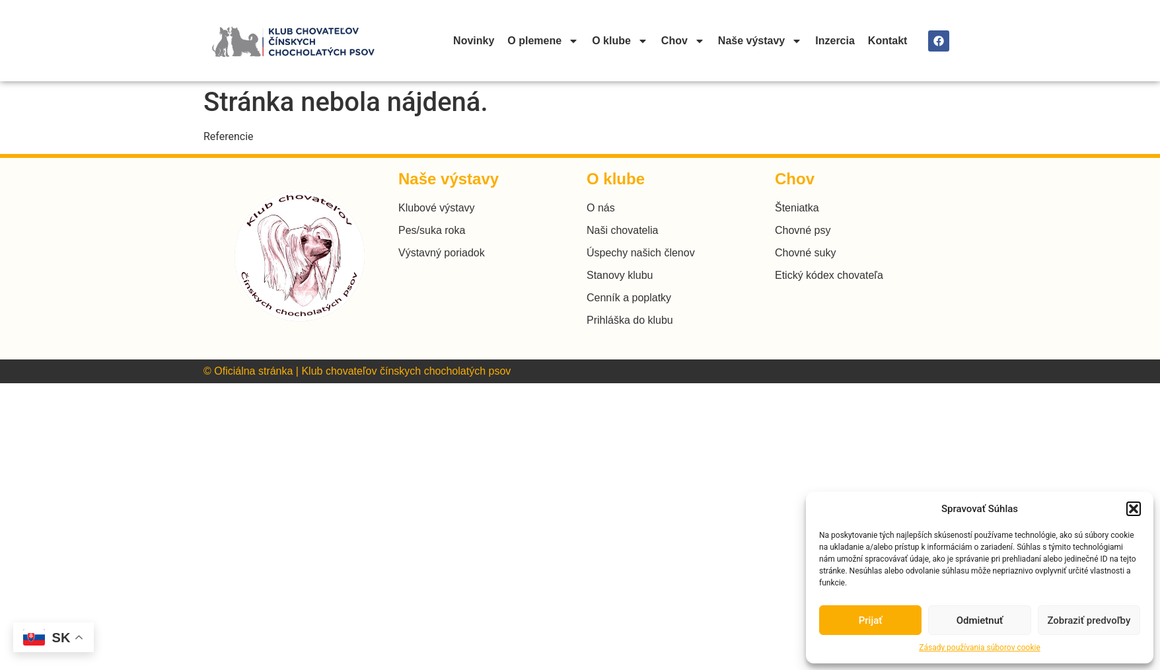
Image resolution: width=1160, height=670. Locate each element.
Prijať (871, 620)
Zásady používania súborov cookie (979, 647)
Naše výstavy (760, 41)
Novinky (473, 40)
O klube (620, 41)
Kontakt (888, 40)
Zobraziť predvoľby (1088, 620)
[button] (1133, 508)
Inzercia (835, 40)
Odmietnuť (980, 620)
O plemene (543, 41)
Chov (683, 41)
